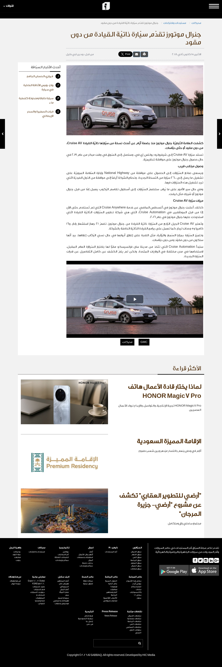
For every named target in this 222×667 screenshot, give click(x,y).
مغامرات (113, 589)
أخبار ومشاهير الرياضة (111, 593)
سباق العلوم (136, 563)
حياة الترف (16, 555)
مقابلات (17, 557)
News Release (110, 616)
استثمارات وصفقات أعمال (85, 558)
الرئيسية (89, 611)
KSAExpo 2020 (38, 584)
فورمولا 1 (113, 587)
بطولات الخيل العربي (135, 631)
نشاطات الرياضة (134, 621)
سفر (67, 595)
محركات (196, 22)
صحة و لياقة (88, 581)
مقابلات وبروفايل (110, 601)
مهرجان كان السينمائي (64, 585)
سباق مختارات (135, 569)
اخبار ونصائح (136, 587)
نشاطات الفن (135, 624)
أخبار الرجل (64, 589)
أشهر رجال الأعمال (85, 555)
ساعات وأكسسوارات (135, 590)
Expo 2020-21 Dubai (36, 581)
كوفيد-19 (113, 547)
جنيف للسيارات (39, 587)
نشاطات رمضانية (134, 619)
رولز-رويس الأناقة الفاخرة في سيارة (41, 87)
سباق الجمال (136, 566)
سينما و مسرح (63, 598)
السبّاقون (137, 547)
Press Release (110, 611)
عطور (139, 598)
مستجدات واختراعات (175, 22)
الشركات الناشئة (62, 557)
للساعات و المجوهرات (40, 596)
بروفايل (66, 552)
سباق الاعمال (136, 552)
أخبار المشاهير (63, 581)
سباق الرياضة (135, 560)
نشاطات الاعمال (134, 616)
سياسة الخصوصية (85, 619)
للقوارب (41, 604)
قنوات (8, 6)
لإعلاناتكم (88, 616)
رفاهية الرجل (15, 547)
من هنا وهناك (14, 577)
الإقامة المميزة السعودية (169, 441)
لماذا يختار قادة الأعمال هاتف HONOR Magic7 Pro (164, 391)
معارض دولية (38, 577)
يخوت (18, 560)
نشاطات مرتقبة (134, 611)
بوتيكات (17, 552)
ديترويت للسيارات (37, 592)
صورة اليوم (16, 584)
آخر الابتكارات (63, 555)
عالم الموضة (135, 577)
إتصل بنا (89, 621)
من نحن (89, 624)
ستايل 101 (137, 595)
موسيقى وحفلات (62, 604)
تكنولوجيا (64, 547)
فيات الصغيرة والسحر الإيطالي (43, 113)
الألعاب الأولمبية (110, 598)
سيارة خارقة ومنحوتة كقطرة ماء (39, 100)
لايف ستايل (63, 577)
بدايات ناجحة (87, 563)
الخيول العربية (111, 581)
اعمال (91, 547)
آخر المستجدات (111, 552)
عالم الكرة (112, 584)
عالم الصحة (88, 577)
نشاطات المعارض (133, 627)
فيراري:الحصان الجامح (43, 76)
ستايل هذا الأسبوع (133, 581)
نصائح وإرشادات (86, 566)
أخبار (91, 552)
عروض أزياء (136, 584)
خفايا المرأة (64, 592)
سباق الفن (137, 557)
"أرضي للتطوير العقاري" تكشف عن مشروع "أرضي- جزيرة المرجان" (160, 504)
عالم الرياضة (111, 577)
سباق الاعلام (136, 555)
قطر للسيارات (39, 589)
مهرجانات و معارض (61, 601)
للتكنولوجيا (40, 601)
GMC (144, 342)
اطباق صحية (88, 584)
